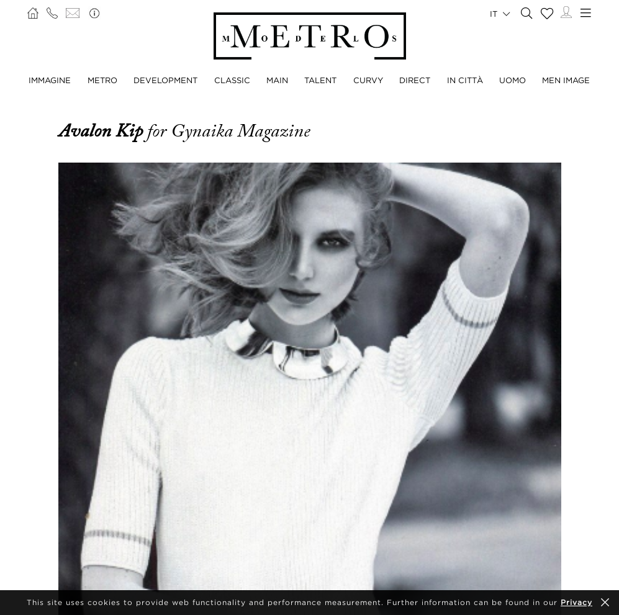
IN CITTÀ (465, 80)
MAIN (277, 80)
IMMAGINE (50, 80)
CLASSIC (232, 80)
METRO (102, 80)
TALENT (320, 80)
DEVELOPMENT (165, 80)
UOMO (512, 80)
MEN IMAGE (566, 80)
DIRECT (414, 80)
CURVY (368, 80)
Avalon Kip (102, 131)
